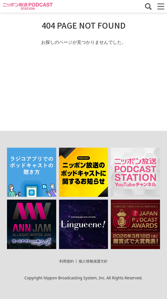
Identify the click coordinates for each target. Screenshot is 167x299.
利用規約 (66, 261)
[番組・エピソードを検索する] (148, 6)
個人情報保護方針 (93, 261)
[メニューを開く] (160, 6)
